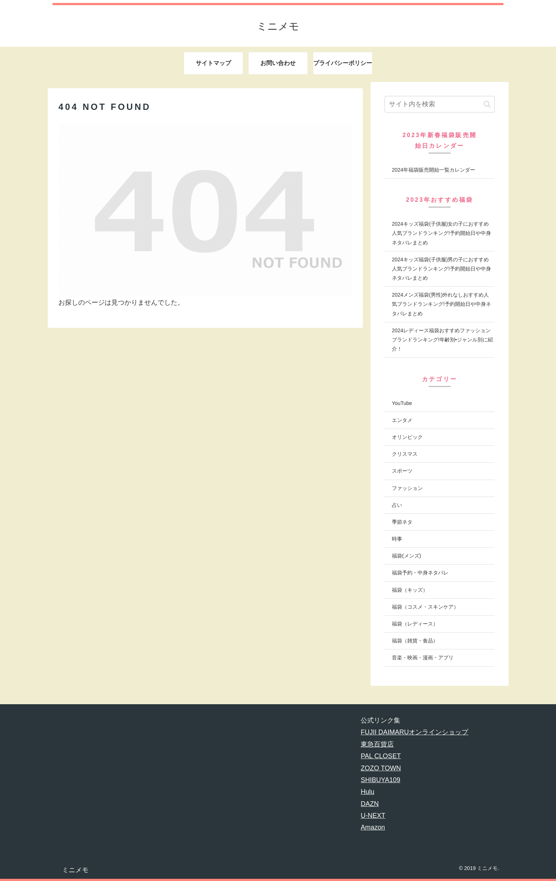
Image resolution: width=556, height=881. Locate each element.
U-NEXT (373, 815)
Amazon (373, 827)
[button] (487, 104)
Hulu (367, 791)
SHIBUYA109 (380, 780)
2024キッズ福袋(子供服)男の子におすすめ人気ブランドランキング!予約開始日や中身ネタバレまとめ (441, 269)
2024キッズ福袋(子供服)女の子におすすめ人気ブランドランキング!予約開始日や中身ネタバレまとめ (441, 233)
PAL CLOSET (381, 756)
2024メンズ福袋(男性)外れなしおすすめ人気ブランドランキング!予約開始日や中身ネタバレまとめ (441, 304)
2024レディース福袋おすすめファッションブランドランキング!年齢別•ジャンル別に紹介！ (442, 339)
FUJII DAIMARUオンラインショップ (414, 732)
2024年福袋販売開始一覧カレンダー (433, 170)
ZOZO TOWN (381, 768)
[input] (439, 104)
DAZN (370, 803)
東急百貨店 (377, 744)
